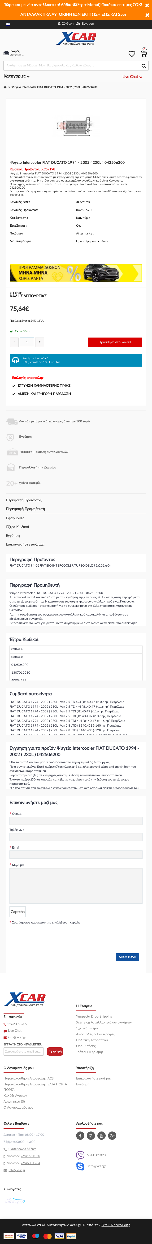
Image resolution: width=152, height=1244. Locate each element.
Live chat (54, 362)
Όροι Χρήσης (86, 1046)
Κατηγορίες (17, 76)
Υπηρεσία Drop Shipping (94, 1016)
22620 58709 (17, 1024)
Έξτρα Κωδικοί (17, 527)
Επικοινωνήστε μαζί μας (25, 544)
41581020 (32, 1156)
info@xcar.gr (17, 1037)
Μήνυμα (18, 865)
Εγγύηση (13, 535)
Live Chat (15, 1030)
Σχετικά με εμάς (88, 1028)
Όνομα (17, 813)
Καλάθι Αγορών (15, 1095)
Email (15, 847)
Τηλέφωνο (16, 830)
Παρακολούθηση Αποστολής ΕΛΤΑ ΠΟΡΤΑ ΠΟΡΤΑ (35, 1087)
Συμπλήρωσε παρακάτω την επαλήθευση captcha (46, 922)
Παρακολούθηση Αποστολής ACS (29, 1078)
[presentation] (45, 934)
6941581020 (91, 1155)
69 (23, 1156)
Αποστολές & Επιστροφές (95, 1034)
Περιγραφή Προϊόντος (24, 500)
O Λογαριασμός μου (19, 1107)
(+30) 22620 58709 (35, 362)
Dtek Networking (116, 1225)
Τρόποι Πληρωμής (90, 1052)
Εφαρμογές (15, 518)
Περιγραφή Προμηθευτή (25, 509)
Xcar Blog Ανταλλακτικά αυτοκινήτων (104, 1022)
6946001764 (30, 1163)
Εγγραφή (55, 1051)
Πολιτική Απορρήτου (92, 1040)
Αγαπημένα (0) (14, 1101)
